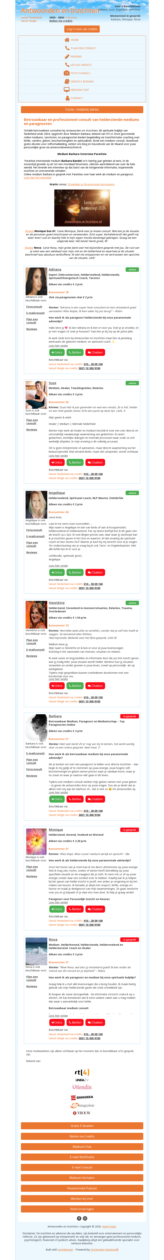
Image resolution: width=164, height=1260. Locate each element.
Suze (52, 383)
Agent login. (109, 1226)
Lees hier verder (58, 345)
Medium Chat (82, 1147)
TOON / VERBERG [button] (77, 110)
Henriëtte (57, 603)
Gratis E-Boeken (82, 1126)
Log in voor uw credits (82, 29)
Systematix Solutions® (104, 1249)
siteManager (65, 1249)
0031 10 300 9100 (89, 368)
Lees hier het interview (37, 177)
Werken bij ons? (82, 1199)
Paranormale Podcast (82, 1188)
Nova (53, 939)
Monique (56, 829)
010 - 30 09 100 (93, 364)
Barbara (55, 716)
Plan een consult (32, 320)
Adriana (55, 269)
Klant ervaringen (82, 1209)
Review (29, 231)
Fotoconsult (34, 306)
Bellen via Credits (82, 1136)
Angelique (57, 493)
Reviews (31, 329)
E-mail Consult (82, 1167)
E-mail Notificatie (82, 1157)
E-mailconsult (35, 313)
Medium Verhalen (82, 1178)
